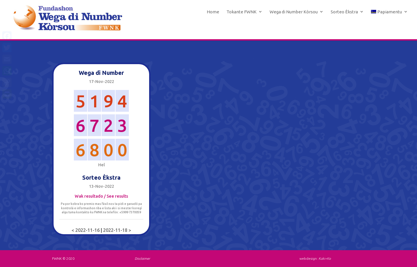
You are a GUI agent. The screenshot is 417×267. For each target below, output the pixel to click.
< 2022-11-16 (86, 230)
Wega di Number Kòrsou (294, 12)
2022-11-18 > (117, 230)
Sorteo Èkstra (344, 12)
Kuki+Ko (325, 258)
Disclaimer (142, 258)
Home (213, 12)
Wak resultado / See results (101, 196)
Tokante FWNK (241, 12)
